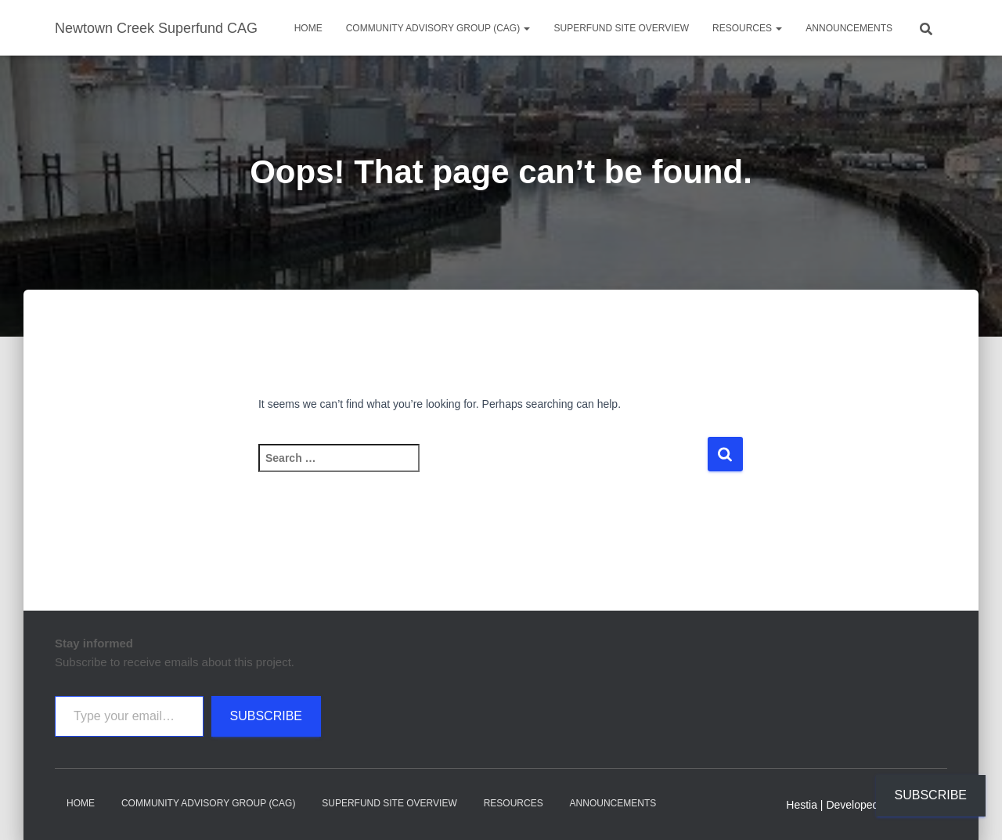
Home (308, 28)
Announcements (849, 28)
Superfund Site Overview (620, 28)
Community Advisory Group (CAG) (438, 28)
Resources (747, 28)
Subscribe (266, 716)
